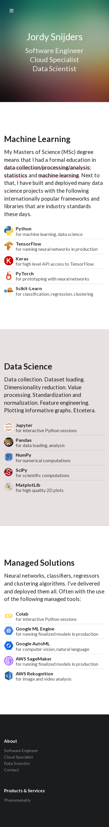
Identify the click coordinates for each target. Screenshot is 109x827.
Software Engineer (21, 750)
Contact (11, 769)
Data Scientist (17, 763)
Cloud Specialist (18, 756)
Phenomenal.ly (17, 800)
